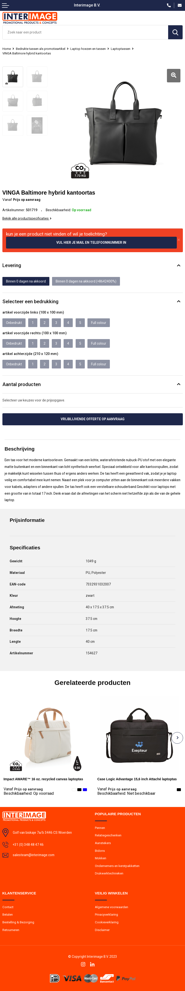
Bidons (100, 851)
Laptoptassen (120, 49)
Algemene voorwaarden (111, 907)
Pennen (100, 828)
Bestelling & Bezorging (18, 922)
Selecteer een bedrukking (30, 301)
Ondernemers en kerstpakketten (117, 866)
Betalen (7, 914)
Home (6, 49)
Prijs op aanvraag (23, 789)
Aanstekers (103, 843)
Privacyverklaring (106, 914)
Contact (7, 907)
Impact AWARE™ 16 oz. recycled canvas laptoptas (43, 779)
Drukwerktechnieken (109, 873)
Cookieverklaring (107, 922)
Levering (11, 265)
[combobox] (85, 32)
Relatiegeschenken (108, 835)
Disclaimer (102, 930)
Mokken (100, 858)
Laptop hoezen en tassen (88, 49)
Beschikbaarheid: (29, 794)
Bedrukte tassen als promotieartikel (40, 49)
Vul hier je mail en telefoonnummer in (91, 242)
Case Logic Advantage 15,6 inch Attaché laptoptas (137, 779)
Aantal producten (21, 384)
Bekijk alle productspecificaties (27, 218)
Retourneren (10, 930)
